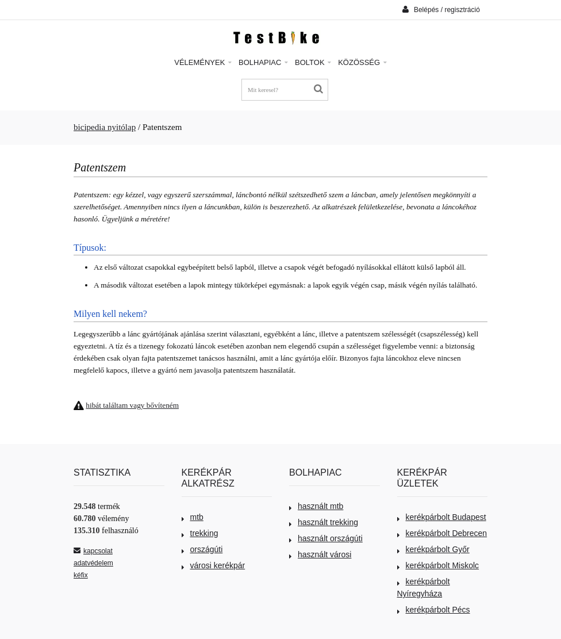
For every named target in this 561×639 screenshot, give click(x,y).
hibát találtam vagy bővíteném (132, 405)
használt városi (320, 554)
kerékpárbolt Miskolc (438, 565)
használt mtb (316, 506)
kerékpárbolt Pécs (433, 609)
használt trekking (323, 522)
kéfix (81, 575)
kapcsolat (93, 551)
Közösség (362, 62)
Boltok (313, 62)
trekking (200, 533)
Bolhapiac (263, 62)
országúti (202, 549)
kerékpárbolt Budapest (441, 517)
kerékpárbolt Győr (433, 549)
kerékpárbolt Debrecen (442, 533)
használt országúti (326, 538)
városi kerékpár (213, 565)
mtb (192, 517)
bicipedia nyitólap (105, 127)
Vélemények (203, 62)
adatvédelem (93, 563)
